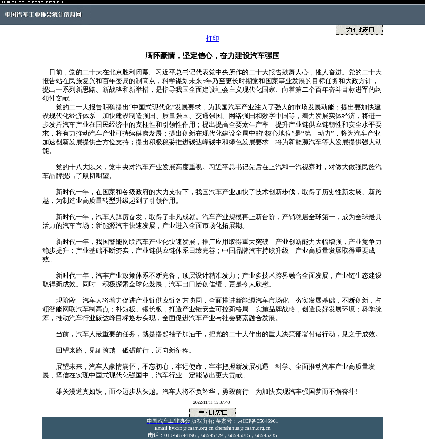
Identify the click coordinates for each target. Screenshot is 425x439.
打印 (212, 38)
